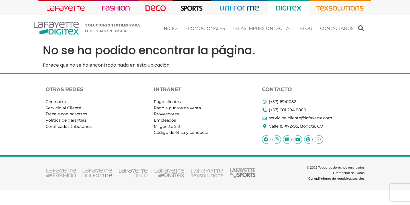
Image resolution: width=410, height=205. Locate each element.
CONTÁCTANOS (337, 28)
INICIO (169, 28)
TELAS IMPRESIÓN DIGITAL (262, 28)
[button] (361, 28)
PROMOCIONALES (204, 28)
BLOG (306, 28)
